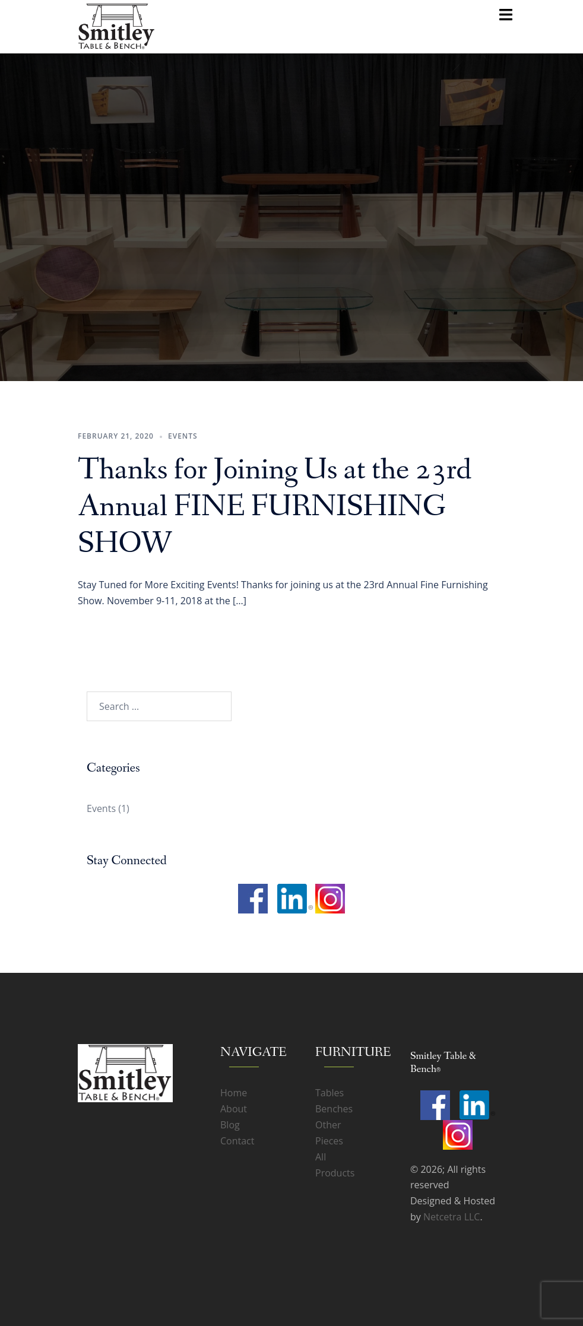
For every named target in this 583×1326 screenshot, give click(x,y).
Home (233, 1092)
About (233, 1108)
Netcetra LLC (451, 1216)
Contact (237, 1140)
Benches (334, 1108)
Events (183, 436)
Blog (230, 1124)
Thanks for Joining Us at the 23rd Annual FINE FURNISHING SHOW (275, 507)
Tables (329, 1092)
